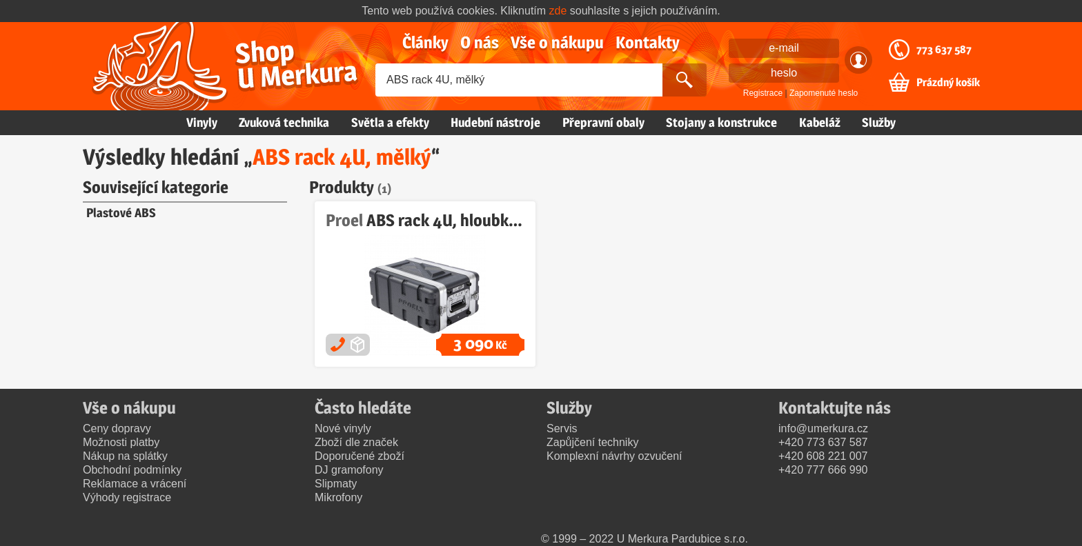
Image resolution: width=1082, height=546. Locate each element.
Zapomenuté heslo (823, 93)
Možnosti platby (121, 442)
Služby (879, 122)
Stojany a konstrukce (721, 122)
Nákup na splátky (125, 456)
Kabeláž (819, 122)
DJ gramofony (349, 470)
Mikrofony (338, 497)
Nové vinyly (343, 428)
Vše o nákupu (557, 42)
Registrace (763, 93)
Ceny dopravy (117, 428)
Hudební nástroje (495, 122)
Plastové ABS (121, 212)
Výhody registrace (127, 497)
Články (425, 42)
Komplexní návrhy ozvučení (614, 456)
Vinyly (201, 122)
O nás (479, 42)
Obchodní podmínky (132, 470)
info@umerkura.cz (823, 428)
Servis (562, 428)
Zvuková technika (284, 122)
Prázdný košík (948, 82)
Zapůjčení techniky (592, 442)
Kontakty (648, 42)
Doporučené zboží (359, 456)
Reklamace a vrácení (134, 483)
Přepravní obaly (603, 122)
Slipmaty (336, 483)
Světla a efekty (390, 122)
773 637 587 (944, 49)
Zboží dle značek (356, 442)
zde (558, 11)
